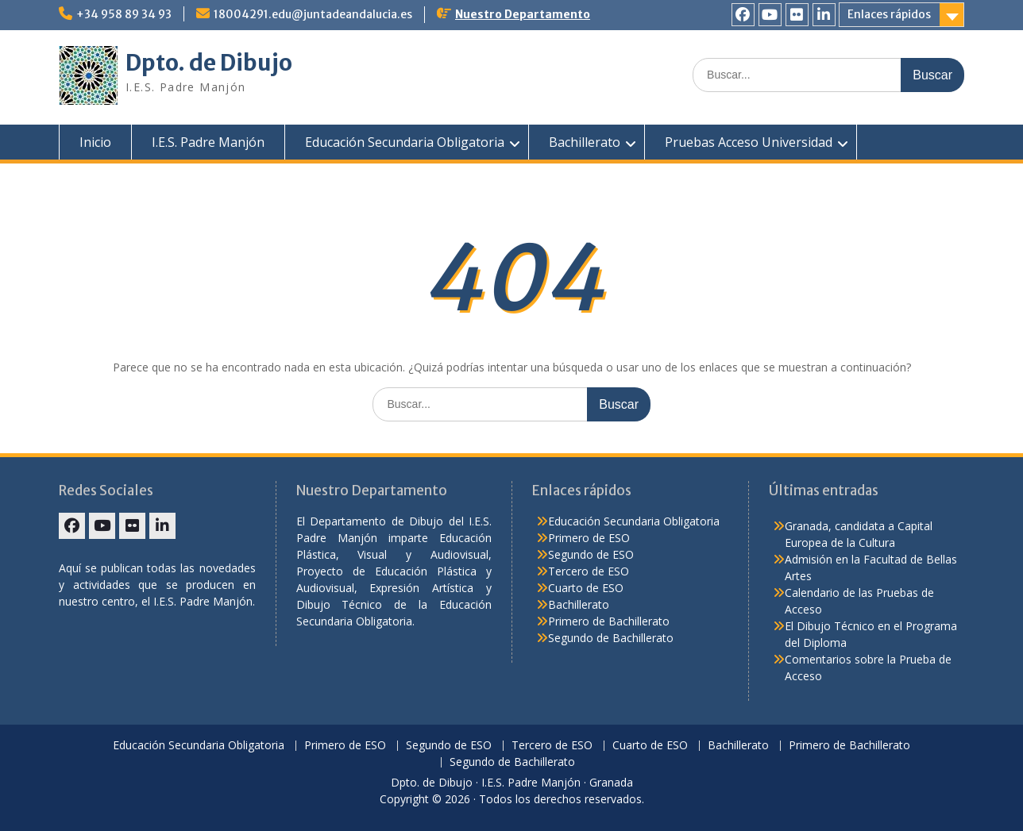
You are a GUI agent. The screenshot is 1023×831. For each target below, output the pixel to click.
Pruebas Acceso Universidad (748, 142)
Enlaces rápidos (889, 14)
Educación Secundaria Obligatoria (404, 142)
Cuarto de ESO (585, 587)
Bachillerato (584, 142)
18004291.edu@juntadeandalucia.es (313, 14)
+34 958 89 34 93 (124, 14)
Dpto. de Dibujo (208, 62)
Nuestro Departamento (522, 14)
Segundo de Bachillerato (611, 637)
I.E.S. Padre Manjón (208, 142)
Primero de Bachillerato (609, 621)
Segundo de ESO (591, 554)
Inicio (95, 142)
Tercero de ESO (588, 571)
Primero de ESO (589, 537)
